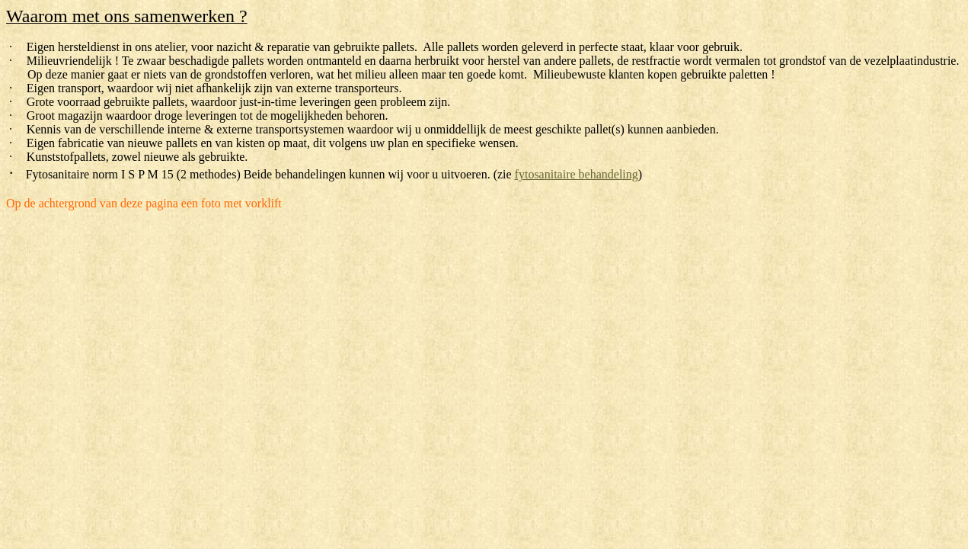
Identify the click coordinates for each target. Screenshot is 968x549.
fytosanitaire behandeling (576, 174)
